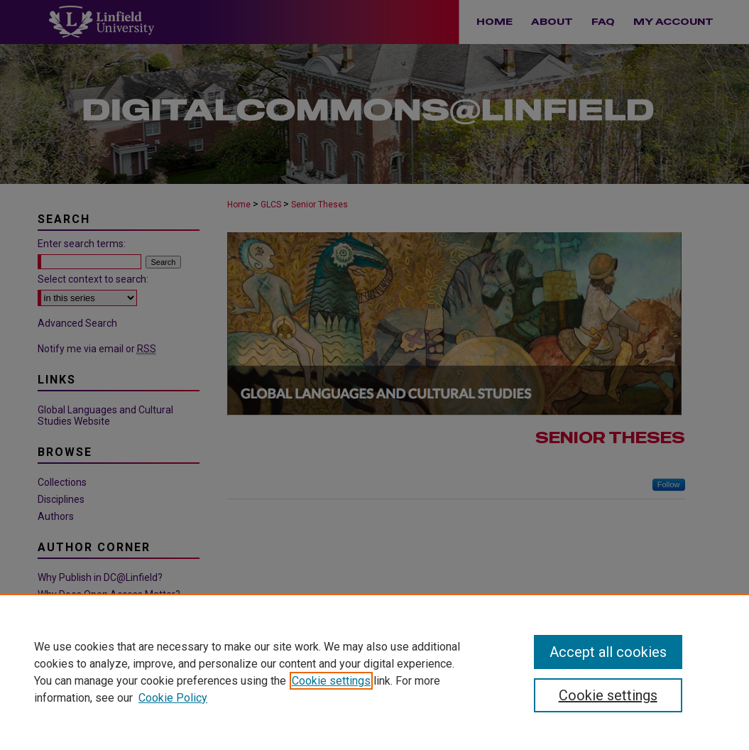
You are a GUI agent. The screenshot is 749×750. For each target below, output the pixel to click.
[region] (374, 672)
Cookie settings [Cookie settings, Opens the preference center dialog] (608, 695)
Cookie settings (331, 681)
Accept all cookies (608, 652)
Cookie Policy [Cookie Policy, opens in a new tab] (172, 698)
